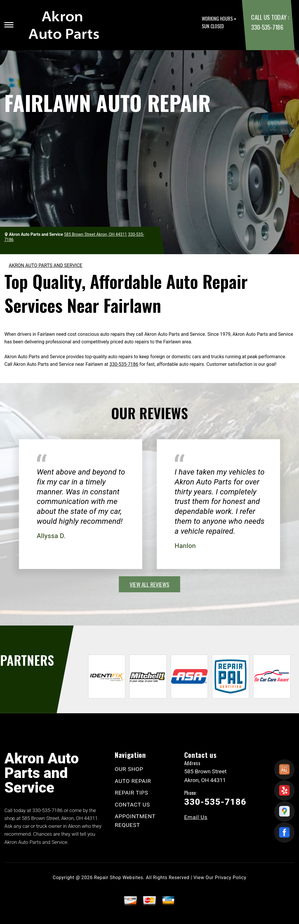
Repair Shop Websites (118, 877)
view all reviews (149, 584)
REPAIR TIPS (131, 792)
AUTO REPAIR (133, 781)
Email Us (196, 817)
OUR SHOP (129, 769)
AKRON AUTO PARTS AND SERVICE (45, 265)
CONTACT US (132, 804)
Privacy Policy (230, 877)
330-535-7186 (267, 26)
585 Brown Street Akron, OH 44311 (95, 234)
